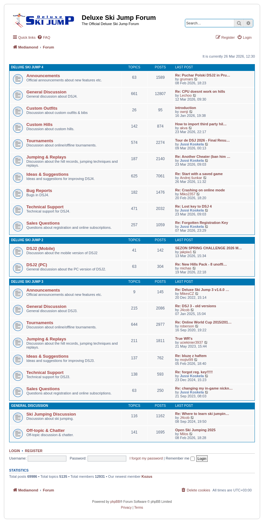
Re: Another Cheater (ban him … (202, 156)
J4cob (184, 310)
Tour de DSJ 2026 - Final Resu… (202, 140)
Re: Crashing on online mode (200, 190)
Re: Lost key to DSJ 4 (193, 206)
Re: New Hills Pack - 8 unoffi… (201, 264)
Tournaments (39, 140)
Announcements (43, 75)
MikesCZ (187, 294)
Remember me (180, 458)
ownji (184, 112)
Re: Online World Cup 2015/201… (203, 322)
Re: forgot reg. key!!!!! (194, 372)
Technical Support (44, 206)
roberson (187, 326)
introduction (185, 108)
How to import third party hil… (201, 124)
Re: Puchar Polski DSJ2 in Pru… (202, 75)
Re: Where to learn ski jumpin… (202, 414)
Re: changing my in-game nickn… (204, 388)
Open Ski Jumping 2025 (195, 430)
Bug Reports (39, 190)
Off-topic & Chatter (45, 430)
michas (185, 268)
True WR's (183, 338)
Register (34, 451)
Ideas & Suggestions (47, 174)
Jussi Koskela (192, 144)
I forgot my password (146, 458)
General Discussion (46, 91)
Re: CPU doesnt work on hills (200, 91)
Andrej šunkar (191, 178)
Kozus (147, 476)
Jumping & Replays (46, 157)
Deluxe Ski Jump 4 (27, 67)
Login (14, 451)
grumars (186, 79)
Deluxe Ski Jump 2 (27, 240)
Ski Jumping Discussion (51, 414)
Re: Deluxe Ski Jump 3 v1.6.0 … (202, 290)
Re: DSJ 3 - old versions (195, 306)
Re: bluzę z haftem (191, 356)
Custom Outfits (41, 108)
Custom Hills (39, 124)
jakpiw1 (186, 252)
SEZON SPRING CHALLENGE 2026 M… (208, 248)
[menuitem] (43, 37)
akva (184, 128)
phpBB (115, 501)
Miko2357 (188, 194)
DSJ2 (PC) (36, 264)
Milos (184, 434)
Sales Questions (43, 223)
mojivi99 (186, 360)
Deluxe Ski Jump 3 (27, 281)
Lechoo (186, 95)
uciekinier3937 (191, 342)
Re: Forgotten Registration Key (201, 223)
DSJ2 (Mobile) (40, 248)
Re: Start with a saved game (199, 174)
